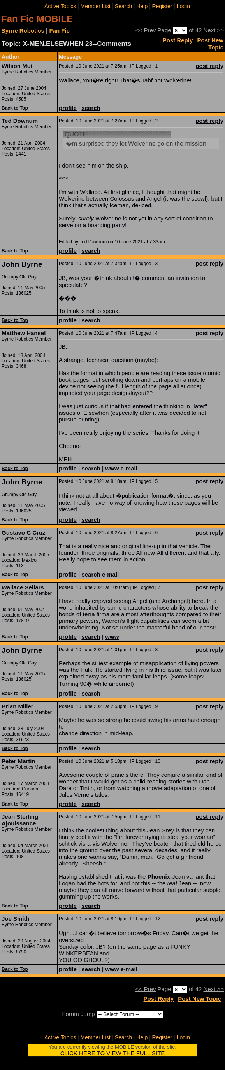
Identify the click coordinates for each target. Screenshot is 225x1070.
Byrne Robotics (22, 30)
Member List (96, 6)
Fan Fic (59, 30)
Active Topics (60, 6)
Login (183, 6)
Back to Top (15, 108)
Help (142, 6)
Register (162, 6)
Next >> (213, 30)
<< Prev (145, 30)
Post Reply (178, 40)
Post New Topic (210, 44)
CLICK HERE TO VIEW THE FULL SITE (112, 1053)
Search (123, 6)
